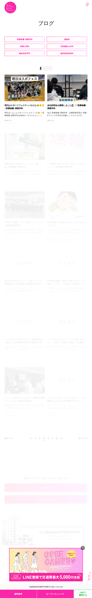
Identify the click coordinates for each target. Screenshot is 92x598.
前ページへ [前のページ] (9, 438)
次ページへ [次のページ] (83, 438)
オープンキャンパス (55, 593)
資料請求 (18, 593)
